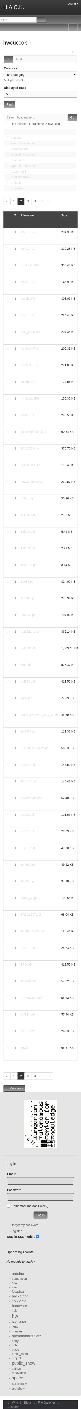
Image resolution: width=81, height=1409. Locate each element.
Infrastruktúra (17, 149)
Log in (73, 3)
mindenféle (15, 160)
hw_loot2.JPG (30, 398)
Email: (11, 1174)
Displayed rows (15, 88)
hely (14, 1310)
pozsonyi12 (15, 171)
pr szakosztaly (17, 177)
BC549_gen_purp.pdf (35, 748)
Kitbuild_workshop (20, 154)
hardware (19, 1306)
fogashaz (18, 1291)
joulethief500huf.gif (33, 431)
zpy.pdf (25, 1047)
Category (10, 68)
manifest (17, 1331)
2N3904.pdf (28, 731)
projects (13, 182)
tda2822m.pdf (30, 631)
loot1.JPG (27, 415)
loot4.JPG (27, 282)
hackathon (20, 1296)
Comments (14, 1088)
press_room (20, 1354)
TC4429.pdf (29, 598)
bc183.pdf (27, 814)
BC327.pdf (28, 848)
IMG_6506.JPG (31, 332)
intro (15, 1327)
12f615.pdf (28, 515)
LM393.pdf (28, 681)
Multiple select (13, 80)
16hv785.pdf (29, 565)
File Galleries (18, 124)
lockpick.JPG (29, 348)
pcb (14, 1345)
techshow (18, 1388)
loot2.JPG (27, 248)
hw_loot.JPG (29, 365)
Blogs (25, 1402)
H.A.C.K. (13, 7)
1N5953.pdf (28, 881)
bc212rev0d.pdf (31, 798)
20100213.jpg (30, 448)
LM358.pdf (28, 648)
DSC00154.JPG (31, 465)
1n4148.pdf (28, 981)
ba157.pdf (27, 1031)
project (16, 1358)
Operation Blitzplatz (21, 166)
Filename (27, 215)
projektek (38, 124)
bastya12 (14, 137)
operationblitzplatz (26, 1336)
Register (16, 1231)
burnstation (19, 1278)
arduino (18, 1274)
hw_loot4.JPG (30, 265)
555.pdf (26, 665)
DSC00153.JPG (31, 481)
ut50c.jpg (27, 498)
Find (10, 104)
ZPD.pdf (26, 964)
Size (64, 215)
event (15, 1287)
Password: (14, 1190)
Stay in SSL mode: (20, 1236)
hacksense (19, 1301)
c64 (14, 1283)
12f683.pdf (28, 548)
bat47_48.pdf (29, 898)
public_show (23, 1363)
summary (19, 1384)
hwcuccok (16, 43)
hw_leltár (19, 1322)
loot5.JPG (27, 232)
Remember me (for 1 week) (27, 1206)
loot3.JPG (27, 315)
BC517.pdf (28, 764)
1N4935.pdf (28, 864)
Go (72, 117)
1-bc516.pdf (29, 781)
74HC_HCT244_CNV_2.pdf (39, 714)
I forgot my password (24, 1225)
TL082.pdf (27, 581)
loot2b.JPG (28, 298)
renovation (19, 1373)
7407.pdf (27, 698)
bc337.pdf (27, 831)
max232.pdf (29, 615)
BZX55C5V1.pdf (32, 998)
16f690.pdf (28, 531)
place (15, 1349)
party (15, 1341)
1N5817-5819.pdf (32, 931)
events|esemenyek (20, 143)
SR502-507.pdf (31, 914)
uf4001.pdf (28, 948)
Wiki (12, 1402)
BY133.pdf (28, 1014)
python (16, 1368)
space (17, 1377)
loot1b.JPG (28, 382)
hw (15, 1316)
